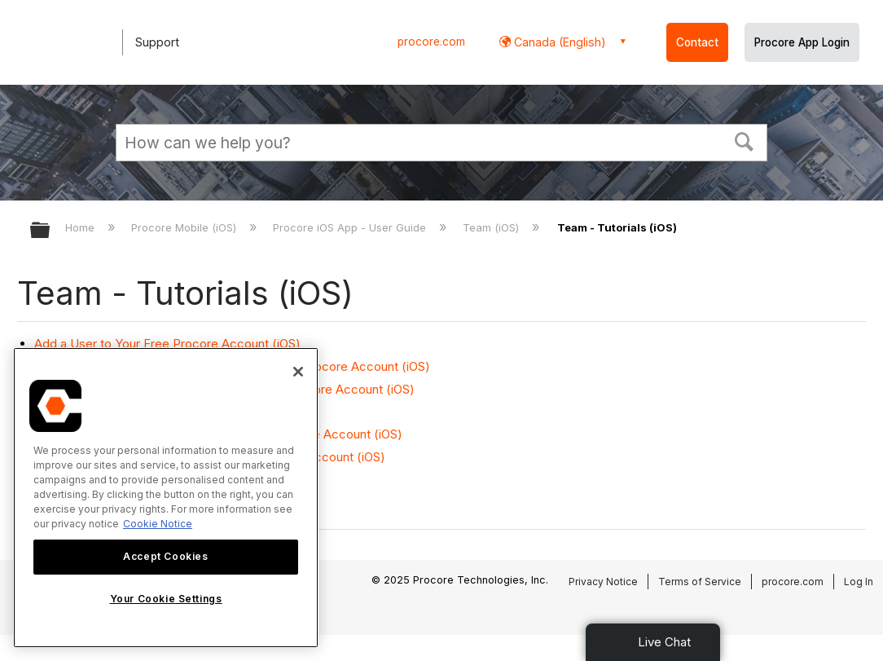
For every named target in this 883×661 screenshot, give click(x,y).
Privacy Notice (603, 581)
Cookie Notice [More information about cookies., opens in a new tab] (157, 524)
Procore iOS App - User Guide (351, 227)
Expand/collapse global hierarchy (50, 231)
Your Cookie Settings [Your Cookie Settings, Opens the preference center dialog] (166, 599)
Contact (697, 42)
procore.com (431, 41)
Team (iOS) (492, 227)
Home (81, 227)
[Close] (298, 372)
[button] (744, 140)
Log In (858, 581)
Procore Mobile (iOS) (185, 227)
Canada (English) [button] (558, 42)
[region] (165, 497)
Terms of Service (699, 581)
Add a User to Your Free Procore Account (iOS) (167, 343)
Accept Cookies (165, 556)
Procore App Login (802, 42)
